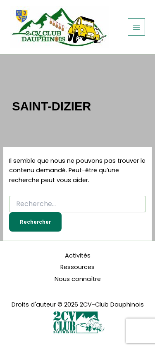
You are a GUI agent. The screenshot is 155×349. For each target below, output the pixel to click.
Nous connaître (78, 279)
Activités (78, 255)
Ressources (77, 267)
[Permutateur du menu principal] (136, 26)
